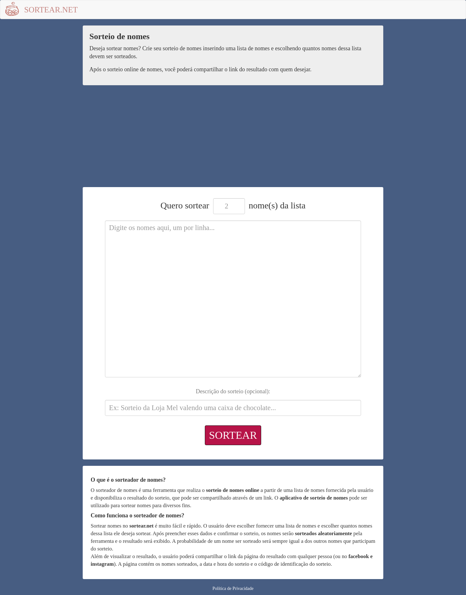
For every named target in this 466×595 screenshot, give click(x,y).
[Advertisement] (233, 139)
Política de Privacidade (233, 588)
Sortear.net (51, 9)
